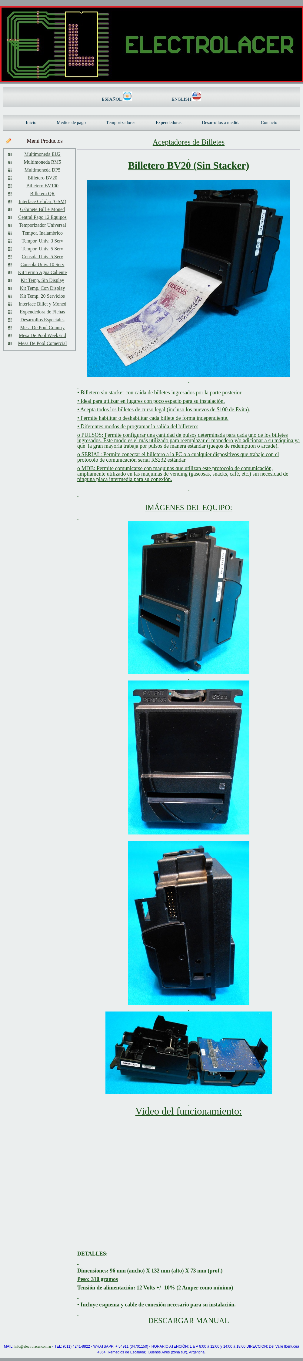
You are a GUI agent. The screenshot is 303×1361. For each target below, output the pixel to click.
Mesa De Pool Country (42, 327)
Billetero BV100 (42, 185)
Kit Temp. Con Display (42, 288)
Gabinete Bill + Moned (42, 209)
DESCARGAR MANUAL (188, 1320)
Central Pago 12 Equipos (42, 217)
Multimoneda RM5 (42, 162)
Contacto (269, 122)
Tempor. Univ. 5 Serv (42, 248)
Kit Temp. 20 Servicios (42, 296)
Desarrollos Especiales (42, 319)
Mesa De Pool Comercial (42, 343)
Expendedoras (168, 122)
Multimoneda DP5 (43, 169)
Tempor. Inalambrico (42, 233)
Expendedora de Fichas (42, 311)
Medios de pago (71, 122)
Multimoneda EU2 (42, 154)
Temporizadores (120, 122)
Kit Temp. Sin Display (42, 280)
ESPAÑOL (112, 99)
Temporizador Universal (42, 225)
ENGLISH (181, 99)
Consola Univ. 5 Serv (42, 256)
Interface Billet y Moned (42, 303)
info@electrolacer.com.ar (32, 1346)
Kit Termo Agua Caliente (42, 272)
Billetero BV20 (42, 177)
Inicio (31, 122)
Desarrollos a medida (221, 122)
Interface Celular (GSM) (42, 201)
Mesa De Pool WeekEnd (42, 335)
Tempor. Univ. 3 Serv (42, 240)
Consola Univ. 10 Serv (43, 264)
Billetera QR (42, 193)
